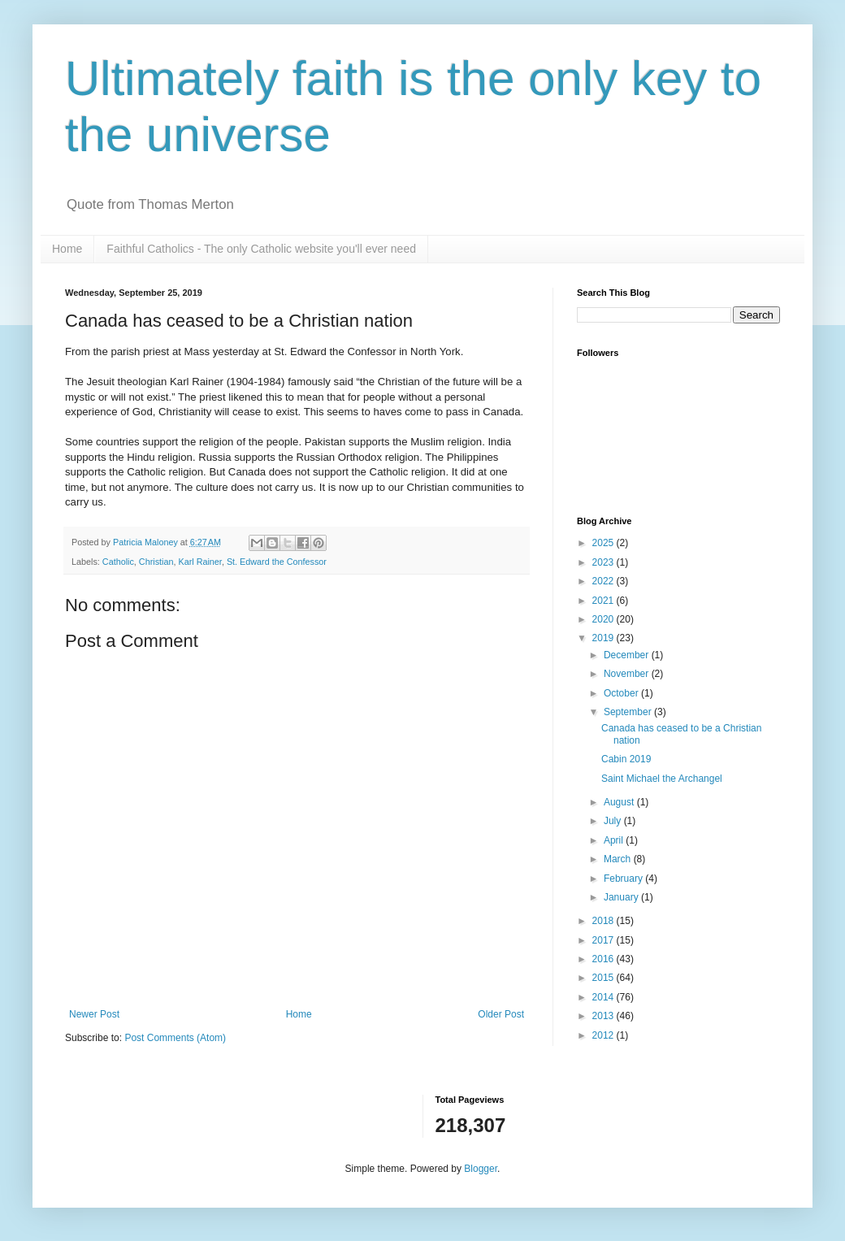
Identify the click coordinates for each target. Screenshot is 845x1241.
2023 (604, 562)
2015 (604, 977)
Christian (156, 561)
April (615, 840)
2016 (604, 959)
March (619, 859)
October (622, 693)
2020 (604, 619)
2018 (604, 920)
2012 (604, 1035)
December (628, 655)
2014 (604, 997)
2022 (604, 581)
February (624, 878)
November (628, 673)
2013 (604, 1016)
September (629, 712)
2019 (604, 638)
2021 (604, 600)
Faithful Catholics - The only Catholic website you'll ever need (261, 248)
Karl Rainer (199, 561)
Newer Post (94, 1014)
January (622, 897)
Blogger (480, 1168)
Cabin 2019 (626, 759)
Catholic (118, 561)
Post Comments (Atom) (175, 1038)
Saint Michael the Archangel (661, 778)
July (614, 821)
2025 (604, 543)
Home (67, 248)
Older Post (501, 1014)
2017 (604, 940)
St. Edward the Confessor (277, 561)
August (620, 802)
